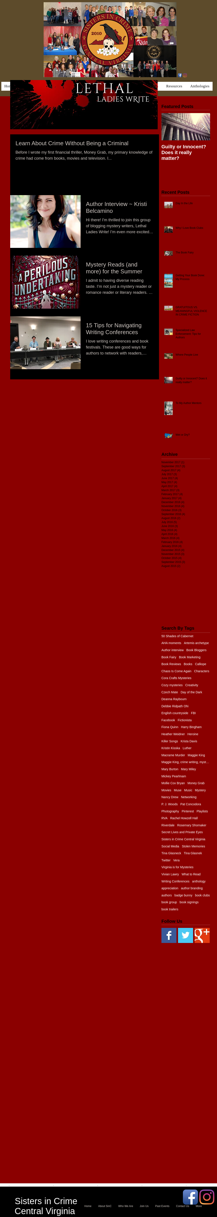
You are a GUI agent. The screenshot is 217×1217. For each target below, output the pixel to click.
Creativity (191, 685)
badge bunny (183, 895)
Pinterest (188, 811)
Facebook (168, 720)
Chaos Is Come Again (176, 671)
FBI (193, 713)
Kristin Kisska (170, 748)
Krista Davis (189, 741)
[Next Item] (203, 126)
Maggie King (196, 755)
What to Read (191, 874)
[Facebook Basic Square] (168, 935)
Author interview (172, 650)
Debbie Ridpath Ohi (174, 706)
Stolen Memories (193, 846)
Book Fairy (168, 657)
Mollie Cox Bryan (173, 783)
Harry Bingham (191, 727)
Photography (170, 811)
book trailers (169, 909)
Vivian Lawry (170, 874)
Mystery (200, 790)
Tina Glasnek (193, 853)
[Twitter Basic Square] (185, 935)
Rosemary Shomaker (191, 825)
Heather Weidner (173, 734)
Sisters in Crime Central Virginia (183, 839)
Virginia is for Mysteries (177, 867)
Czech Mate (169, 692)
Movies (166, 790)
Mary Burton (169, 769)
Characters (201, 671)
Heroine (193, 734)
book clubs (202, 895)
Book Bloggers (196, 650)
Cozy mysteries (172, 685)
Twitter (165, 860)
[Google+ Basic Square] (202, 935)
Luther (187, 748)
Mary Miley (188, 769)
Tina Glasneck (171, 853)
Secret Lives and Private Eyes (182, 832)
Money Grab (196, 783)
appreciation (169, 888)
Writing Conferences (175, 881)
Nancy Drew (169, 797)
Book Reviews (171, 664)
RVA (164, 818)
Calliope (200, 664)
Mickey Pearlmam (173, 776)
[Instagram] (185, 75)
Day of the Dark (191, 692)
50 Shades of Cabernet (177, 636)
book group (169, 902)
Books (188, 664)
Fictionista (185, 720)
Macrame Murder (173, 755)
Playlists (202, 811)
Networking (188, 797)
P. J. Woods (169, 804)
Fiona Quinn (169, 727)
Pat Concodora (190, 804)
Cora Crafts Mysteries (176, 678)
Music (188, 790)
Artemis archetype (196, 643)
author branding (192, 888)
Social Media (170, 846)
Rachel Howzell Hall (184, 818)
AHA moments (171, 643)
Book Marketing (189, 657)
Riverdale (167, 825)
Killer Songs (169, 741)
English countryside (174, 713)
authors (166, 895)
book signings (189, 902)
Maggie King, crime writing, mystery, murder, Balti (185, 762)
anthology (199, 881)
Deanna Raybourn (174, 699)
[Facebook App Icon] (180, 75)
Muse (177, 790)
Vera (176, 860)
